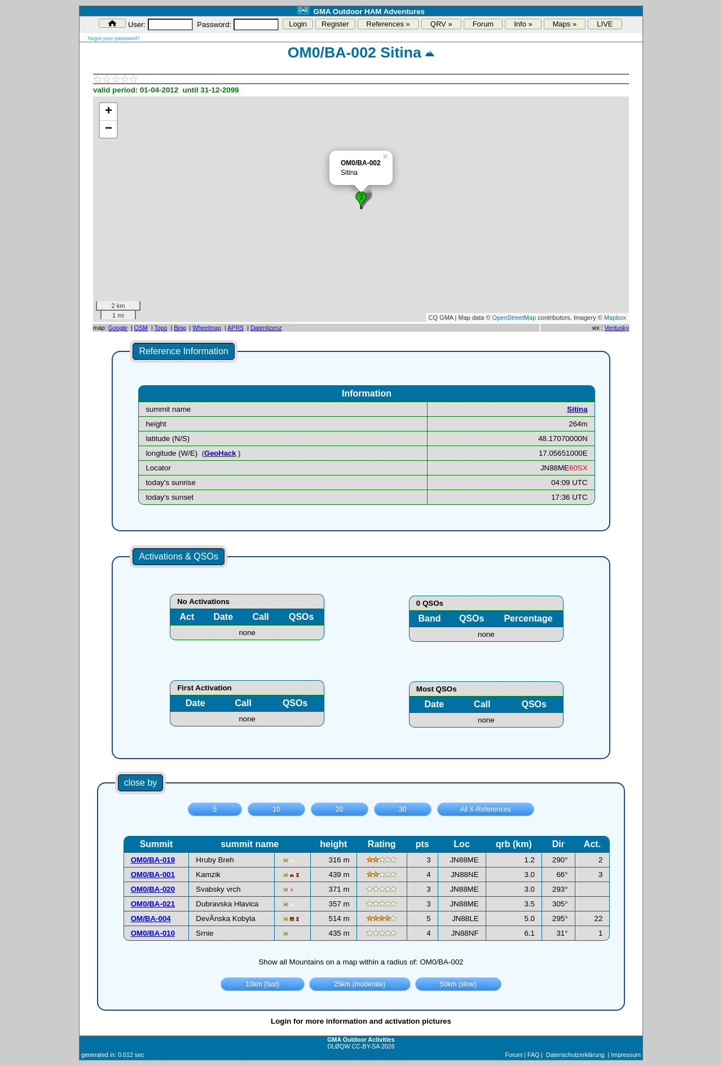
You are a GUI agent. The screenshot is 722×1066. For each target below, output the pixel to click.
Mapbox (615, 317)
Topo (160, 327)
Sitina (577, 409)
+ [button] (108, 111)
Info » (523, 24)
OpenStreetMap (514, 317)
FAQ (533, 1054)
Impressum (626, 1054)
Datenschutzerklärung (575, 1054)
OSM (141, 327)
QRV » (441, 24)
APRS (235, 327)
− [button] (108, 129)
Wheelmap (206, 327)
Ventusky (617, 327)
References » (388, 24)
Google (117, 327)
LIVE (605, 24)
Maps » (565, 24)
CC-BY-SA (366, 1046)
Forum (483, 24)
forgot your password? (114, 38)
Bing (180, 327)
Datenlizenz (266, 327)
